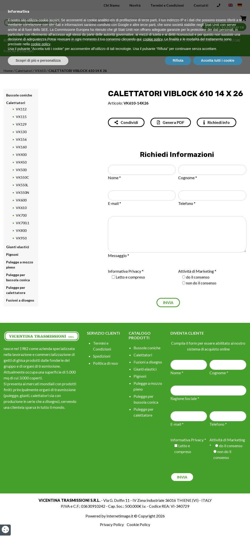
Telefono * (187, 203)
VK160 (21, 147)
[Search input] (136, 22)
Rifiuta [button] (178, 524)
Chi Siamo (112, 5)
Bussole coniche (18, 40)
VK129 (21, 124)
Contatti (201, 5)
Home (8, 71)
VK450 (21, 162)
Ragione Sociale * (184, 398)
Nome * (114, 177)
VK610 (40, 71)
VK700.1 (22, 223)
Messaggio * (118, 255)
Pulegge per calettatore (219, 40)
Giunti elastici (71, 40)
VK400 (21, 154)
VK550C (22, 177)
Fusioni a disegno (19, 51)
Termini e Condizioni (167, 5)
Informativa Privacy (124, 271)
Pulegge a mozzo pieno (124, 40)
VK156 (21, 139)
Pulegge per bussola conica (170, 40)
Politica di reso (105, 363)
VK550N (22, 192)
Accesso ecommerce (224, 26)
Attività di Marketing (196, 271)
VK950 (21, 238)
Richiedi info (216, 122)
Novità (135, 5)
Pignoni (94, 40)
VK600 (21, 200)
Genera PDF (170, 122)
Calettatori (45, 40)
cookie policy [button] (152, 503)
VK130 (21, 132)
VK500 (21, 170)
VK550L (22, 185)
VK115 (21, 117)
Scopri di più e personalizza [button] (38, 524)
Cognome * (187, 177)
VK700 (21, 215)
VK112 (21, 109)
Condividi (126, 122)
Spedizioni (101, 356)
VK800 (21, 230)
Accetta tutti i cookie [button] (217, 524)
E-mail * (114, 203)
